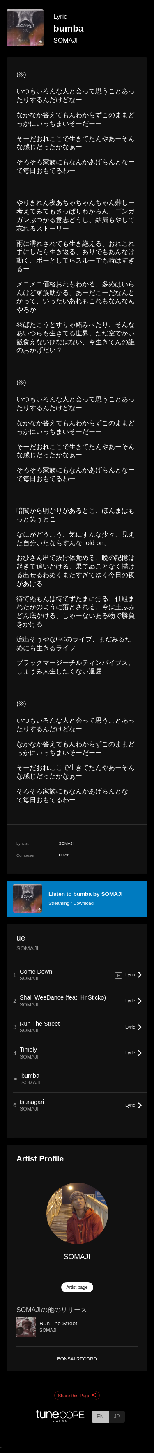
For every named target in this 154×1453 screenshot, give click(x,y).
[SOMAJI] (77, 1213)
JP (117, 1416)
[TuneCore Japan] (60, 1420)
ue (20, 938)
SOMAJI (65, 40)
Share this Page (77, 1395)
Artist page (77, 1287)
